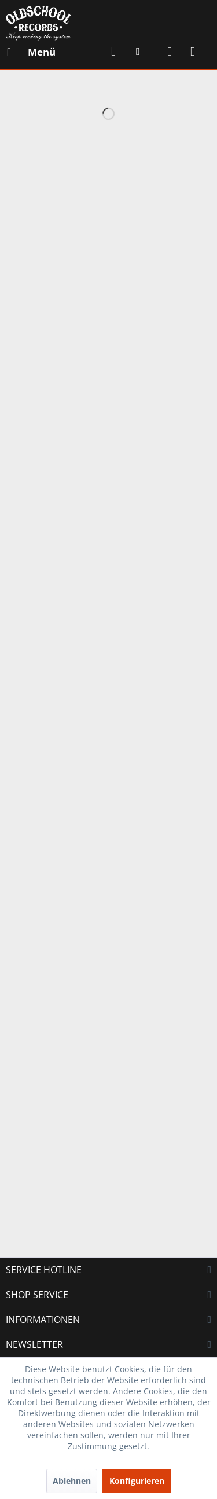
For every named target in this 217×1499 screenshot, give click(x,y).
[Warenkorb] (198, 52)
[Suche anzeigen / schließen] (113, 52)
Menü (31, 50)
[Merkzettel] (141, 52)
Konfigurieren (136, 1480)
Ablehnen (72, 1480)
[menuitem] (30, 52)
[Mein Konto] (170, 52)
